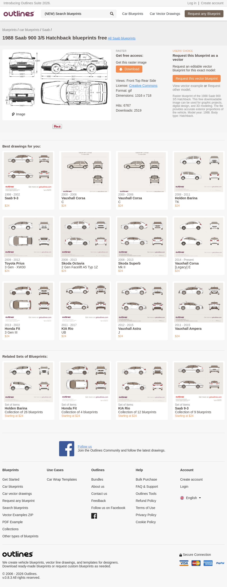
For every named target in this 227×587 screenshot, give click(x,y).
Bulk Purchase (146, 479)
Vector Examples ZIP (17, 515)
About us (97, 486)
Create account (212, 3)
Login (184, 486)
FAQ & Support (147, 486)
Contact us (99, 494)
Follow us (85, 446)
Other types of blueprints (20, 536)
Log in (192, 3)
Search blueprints (15, 508)
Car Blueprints (132, 14)
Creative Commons (143, 85)
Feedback (98, 501)
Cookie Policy (146, 522)
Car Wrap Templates (62, 479)
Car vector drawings (17, 494)
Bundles (97, 479)
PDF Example (12, 522)
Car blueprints (12, 486)
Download (129, 69)
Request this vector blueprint (197, 78)
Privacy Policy (146, 515)
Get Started (10, 479)
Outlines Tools (146, 494)
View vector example (188, 86)
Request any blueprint (18, 501)
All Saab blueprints (121, 38)
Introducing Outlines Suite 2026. (27, 3)
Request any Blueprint (204, 14)
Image (18, 114)
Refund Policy (146, 501)
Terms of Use (145, 508)
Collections (10, 529)
